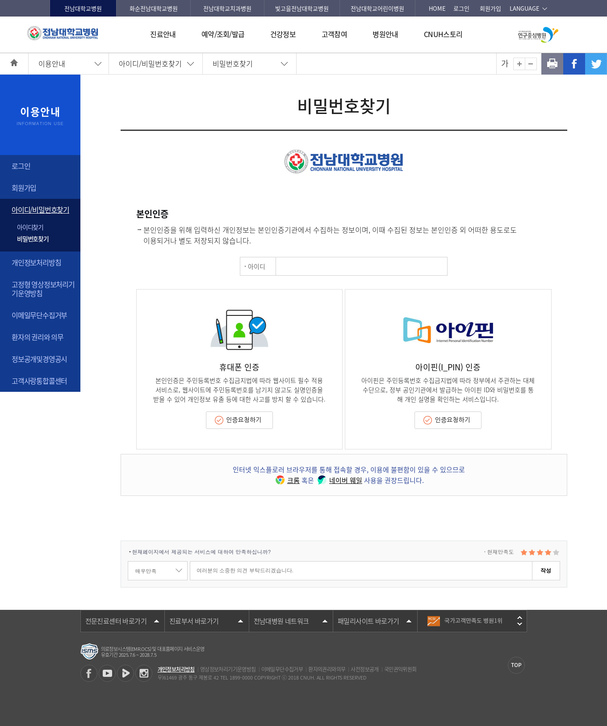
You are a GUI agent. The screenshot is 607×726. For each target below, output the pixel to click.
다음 (519, 624)
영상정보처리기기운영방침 (228, 669)
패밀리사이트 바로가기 (368, 621)
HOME (437, 8)
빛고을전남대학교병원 (302, 8)
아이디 (256, 266)
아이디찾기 (30, 226)
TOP (516, 665)
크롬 (287, 480)
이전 (519, 617)
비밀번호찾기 (233, 63)
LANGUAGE (525, 8)
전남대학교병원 (83, 8)
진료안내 (163, 34)
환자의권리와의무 (326, 669)
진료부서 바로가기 (194, 621)
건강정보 (283, 34)
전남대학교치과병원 (227, 8)
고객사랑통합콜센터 (39, 380)
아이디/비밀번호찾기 (150, 63)
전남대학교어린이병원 (377, 8)
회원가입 (490, 8)
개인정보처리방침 (36, 262)
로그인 (461, 8)
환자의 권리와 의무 (37, 337)
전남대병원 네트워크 (281, 621)
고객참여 (334, 34)
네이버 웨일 (339, 480)
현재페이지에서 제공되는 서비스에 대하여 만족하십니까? (201, 551)
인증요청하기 (243, 420)
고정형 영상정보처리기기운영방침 (43, 288)
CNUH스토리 (443, 34)
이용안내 (51, 63)
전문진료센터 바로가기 (116, 621)
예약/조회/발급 (222, 34)
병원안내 (385, 34)
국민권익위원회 (400, 669)
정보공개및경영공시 (39, 358)
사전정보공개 (364, 669)
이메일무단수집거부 (39, 315)
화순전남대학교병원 (154, 8)
